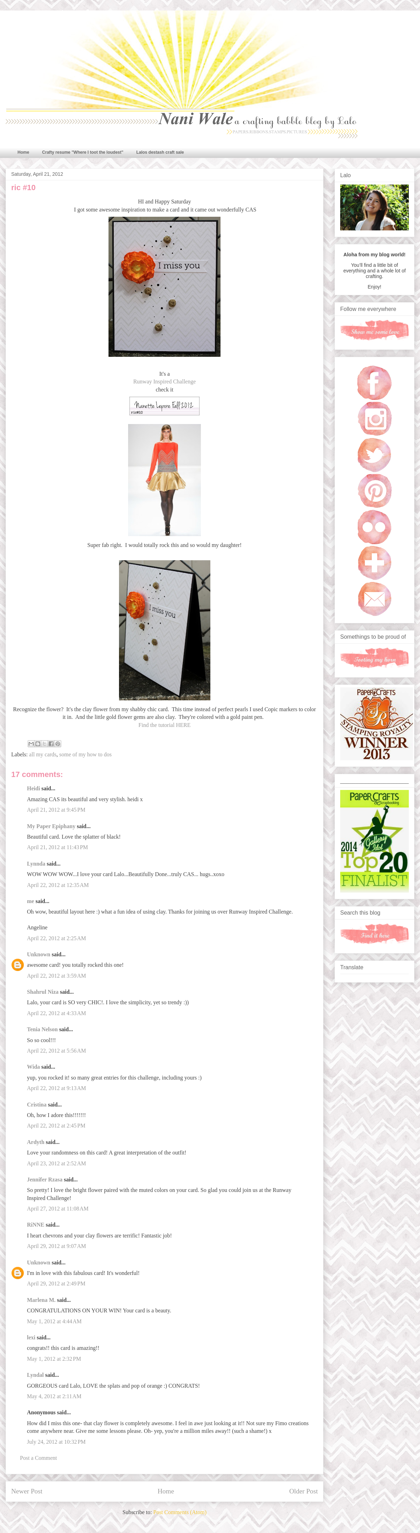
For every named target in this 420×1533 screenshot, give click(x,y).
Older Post (303, 1491)
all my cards (42, 754)
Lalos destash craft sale (160, 152)
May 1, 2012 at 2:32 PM (54, 1359)
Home (23, 152)
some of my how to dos (85, 754)
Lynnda (36, 864)
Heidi (33, 788)
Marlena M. (41, 1300)
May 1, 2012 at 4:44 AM (54, 1321)
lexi (31, 1337)
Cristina (37, 1105)
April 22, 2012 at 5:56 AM (56, 1051)
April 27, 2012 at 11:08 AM (58, 1209)
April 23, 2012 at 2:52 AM (56, 1163)
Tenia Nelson (42, 1029)
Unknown (38, 954)
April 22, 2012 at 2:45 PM (56, 1126)
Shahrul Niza (42, 992)
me (30, 901)
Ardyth (35, 1142)
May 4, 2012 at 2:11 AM (54, 1396)
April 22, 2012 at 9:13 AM (56, 1088)
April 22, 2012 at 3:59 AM (56, 976)
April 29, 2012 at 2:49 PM (56, 1283)
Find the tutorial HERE (165, 725)
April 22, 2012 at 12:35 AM (58, 885)
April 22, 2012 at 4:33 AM (56, 1013)
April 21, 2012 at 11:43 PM (57, 847)
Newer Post (26, 1491)
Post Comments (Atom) (179, 1512)
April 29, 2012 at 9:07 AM (56, 1246)
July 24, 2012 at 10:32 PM (56, 1442)
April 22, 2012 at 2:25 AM (56, 938)
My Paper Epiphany (51, 826)
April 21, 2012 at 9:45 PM (56, 810)
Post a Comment (38, 1458)
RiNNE (35, 1225)
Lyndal (35, 1375)
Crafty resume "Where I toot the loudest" (82, 152)
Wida (33, 1067)
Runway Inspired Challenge (164, 381)
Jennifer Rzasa (44, 1179)
